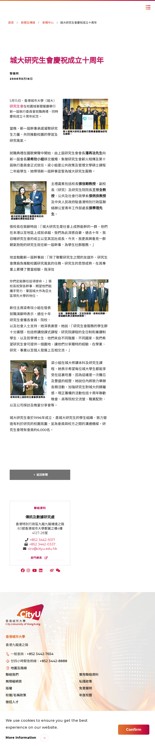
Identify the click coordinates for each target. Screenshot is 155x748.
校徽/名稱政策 (16, 695)
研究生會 (16, 106)
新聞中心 (48, 22)
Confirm (133, 729)
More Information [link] (21, 738)
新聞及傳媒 (28, 22)
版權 (9, 688)
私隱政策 (85, 681)
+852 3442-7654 (40, 654)
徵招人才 (12, 702)
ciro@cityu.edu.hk (42, 549)
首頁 (11, 22)
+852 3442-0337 (42, 544)
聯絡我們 (12, 674)
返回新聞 (42, 474)
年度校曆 (85, 695)
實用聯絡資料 (88, 674)
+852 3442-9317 (42, 540)
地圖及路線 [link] (19, 668)
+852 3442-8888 (53, 661)
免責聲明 (85, 688)
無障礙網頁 (14, 681)
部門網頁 (40, 557)
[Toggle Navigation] (148, 7)
